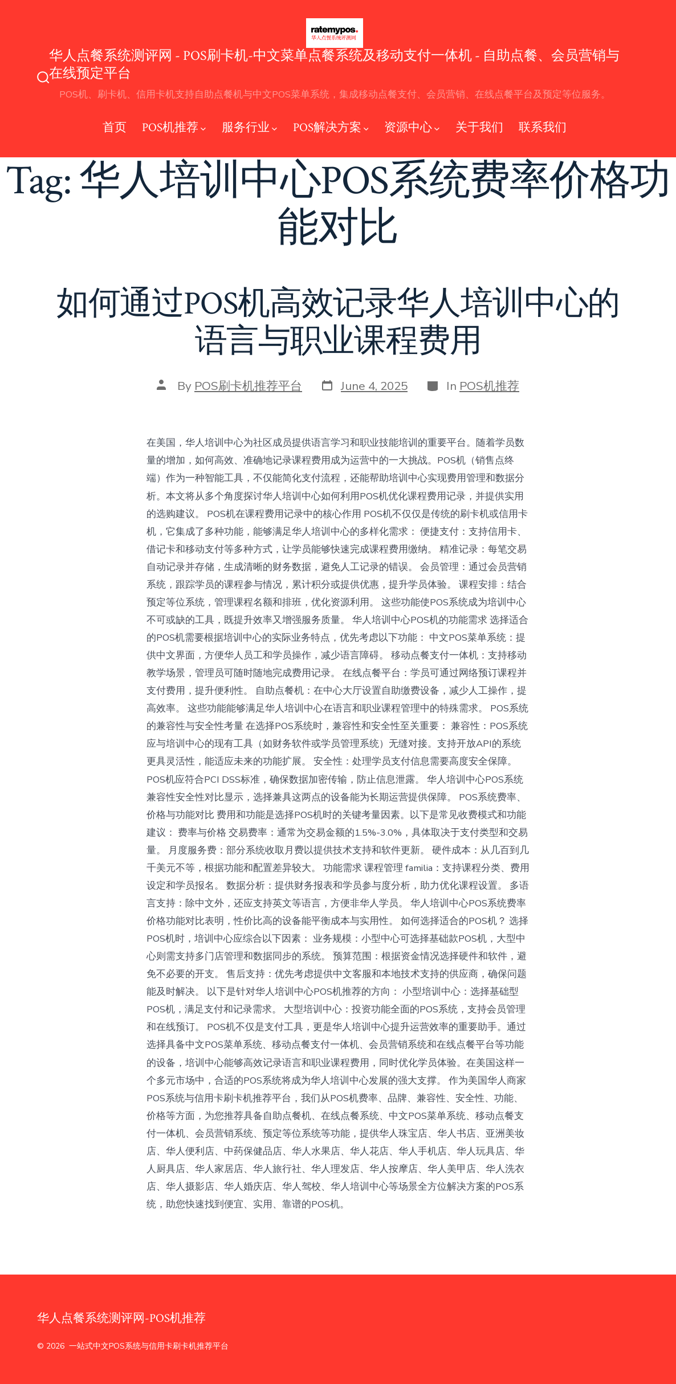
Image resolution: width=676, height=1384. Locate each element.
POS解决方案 (331, 127)
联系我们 (543, 127)
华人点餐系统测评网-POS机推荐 (121, 1318)
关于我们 (479, 127)
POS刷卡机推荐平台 (248, 386)
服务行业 (249, 127)
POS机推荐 (174, 127)
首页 (115, 127)
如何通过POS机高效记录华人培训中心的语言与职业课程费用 (338, 322)
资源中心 (411, 127)
